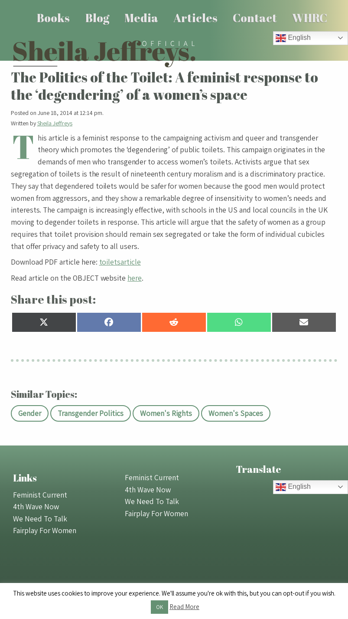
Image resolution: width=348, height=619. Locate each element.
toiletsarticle (120, 262)
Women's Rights (166, 413)
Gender (29, 413)
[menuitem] (53, 17)
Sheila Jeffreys (54, 123)
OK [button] (159, 607)
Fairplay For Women (44, 530)
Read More (184, 607)
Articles (195, 18)
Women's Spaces (235, 413)
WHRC (309, 18)
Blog (97, 18)
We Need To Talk (40, 519)
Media (141, 18)
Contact (255, 18)
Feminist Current (40, 495)
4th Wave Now (36, 506)
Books (53, 18)
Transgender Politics (91, 413)
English (293, 38)
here (134, 278)
